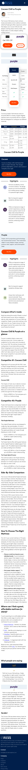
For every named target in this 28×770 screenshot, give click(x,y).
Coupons (3, 760)
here (13, 646)
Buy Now (14, 102)
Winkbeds (6, 640)
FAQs (2, 758)
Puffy (5, 630)
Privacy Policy (4, 768)
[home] (6, 3)
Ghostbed (7, 634)
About (2, 764)
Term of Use (4, 766)
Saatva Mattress (8, 624)
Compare (3, 762)
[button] (24, 3)
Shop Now (7, 45)
